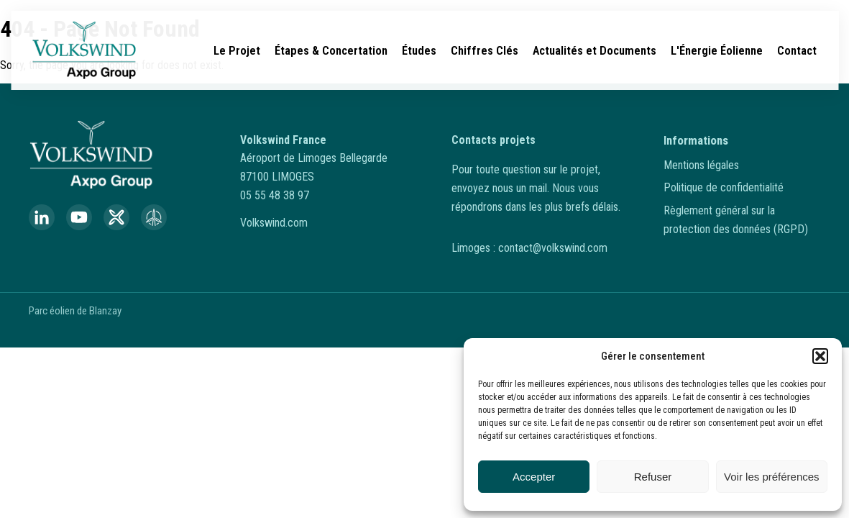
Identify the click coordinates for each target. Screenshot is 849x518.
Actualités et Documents (594, 50)
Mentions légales (701, 165)
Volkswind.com (274, 223)
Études (419, 50)
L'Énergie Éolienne (717, 50)
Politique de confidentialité (724, 187)
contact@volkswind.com (552, 248)
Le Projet (237, 50)
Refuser (653, 477)
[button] (820, 356)
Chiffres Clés (484, 50)
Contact (797, 50)
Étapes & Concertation (331, 50)
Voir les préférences (772, 477)
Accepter (534, 477)
